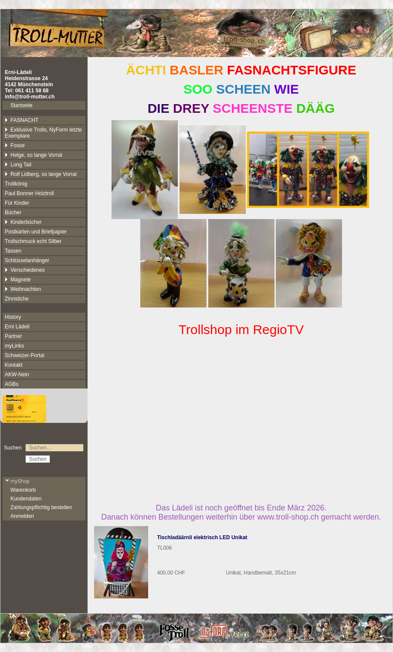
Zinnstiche (17, 299)
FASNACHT (21, 120)
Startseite (21, 105)
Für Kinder (17, 203)
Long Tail (18, 165)
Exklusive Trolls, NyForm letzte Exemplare (43, 133)
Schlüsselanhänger (27, 260)
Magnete (18, 280)
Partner (13, 336)
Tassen (13, 251)
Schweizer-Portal (24, 355)
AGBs (11, 384)
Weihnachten (23, 289)
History (13, 317)
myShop (17, 481)
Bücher (13, 212)
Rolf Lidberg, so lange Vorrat (41, 174)
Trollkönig (16, 184)
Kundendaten (25, 499)
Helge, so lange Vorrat (33, 155)
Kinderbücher (23, 222)
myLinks (14, 346)
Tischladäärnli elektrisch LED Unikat (202, 537)
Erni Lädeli (17, 327)
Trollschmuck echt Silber (33, 241)
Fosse (15, 145)
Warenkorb (23, 490)
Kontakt (14, 365)
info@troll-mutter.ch (29, 97)
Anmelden (22, 516)
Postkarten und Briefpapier (36, 232)
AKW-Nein (17, 375)
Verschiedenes (25, 270)
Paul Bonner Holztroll (29, 193)
